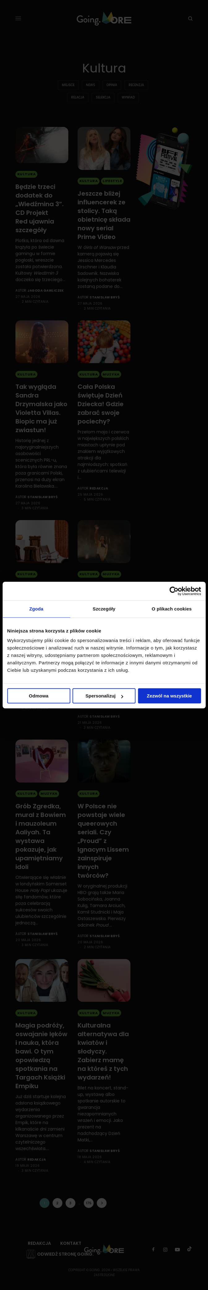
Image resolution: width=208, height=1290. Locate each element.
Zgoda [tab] (36, 608)
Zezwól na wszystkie (169, 695)
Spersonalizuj (104, 695)
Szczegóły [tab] (104, 608)
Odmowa (38, 695)
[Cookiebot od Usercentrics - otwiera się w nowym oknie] (174, 591)
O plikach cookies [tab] (172, 608)
